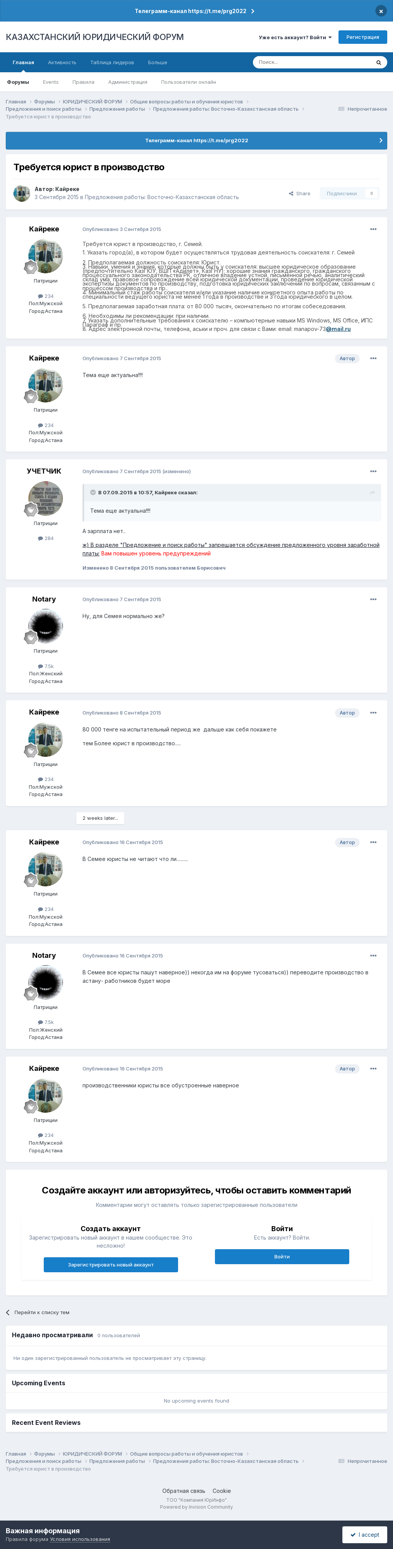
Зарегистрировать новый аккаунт (111, 1264)
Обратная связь (183, 1491)
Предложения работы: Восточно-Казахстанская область (162, 197)
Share (299, 193)
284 (46, 538)
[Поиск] (290, 62)
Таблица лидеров (112, 62)
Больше (157, 62)
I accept (364, 1534)
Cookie (222, 1491)
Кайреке (67, 189)
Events (51, 82)
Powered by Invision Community (196, 1507)
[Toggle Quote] (93, 492)
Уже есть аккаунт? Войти (295, 37)
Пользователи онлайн (188, 82)
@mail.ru (338, 329)
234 (46, 296)
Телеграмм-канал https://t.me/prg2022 (190, 11)
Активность (62, 62)
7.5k (46, 666)
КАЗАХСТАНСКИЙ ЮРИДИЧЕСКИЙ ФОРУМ (95, 37)
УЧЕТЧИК (44, 471)
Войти (282, 1256)
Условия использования (80, 1539)
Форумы (18, 82)
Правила (83, 82)
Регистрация (363, 37)
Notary (44, 599)
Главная (23, 65)
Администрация (127, 82)
